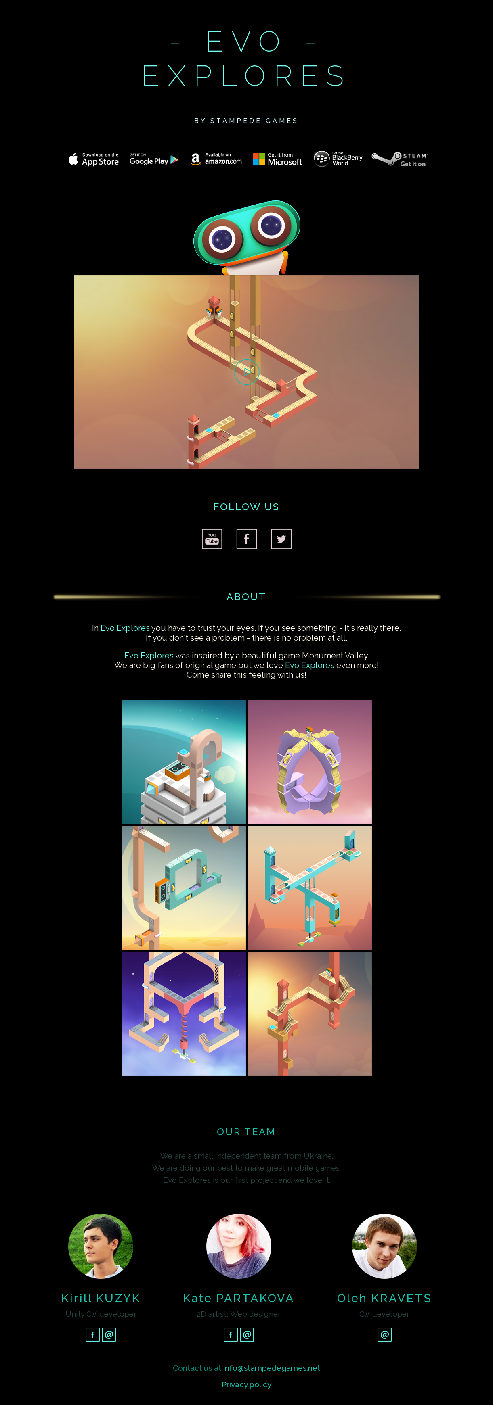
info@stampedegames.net (271, 1367)
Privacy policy (246, 1384)
